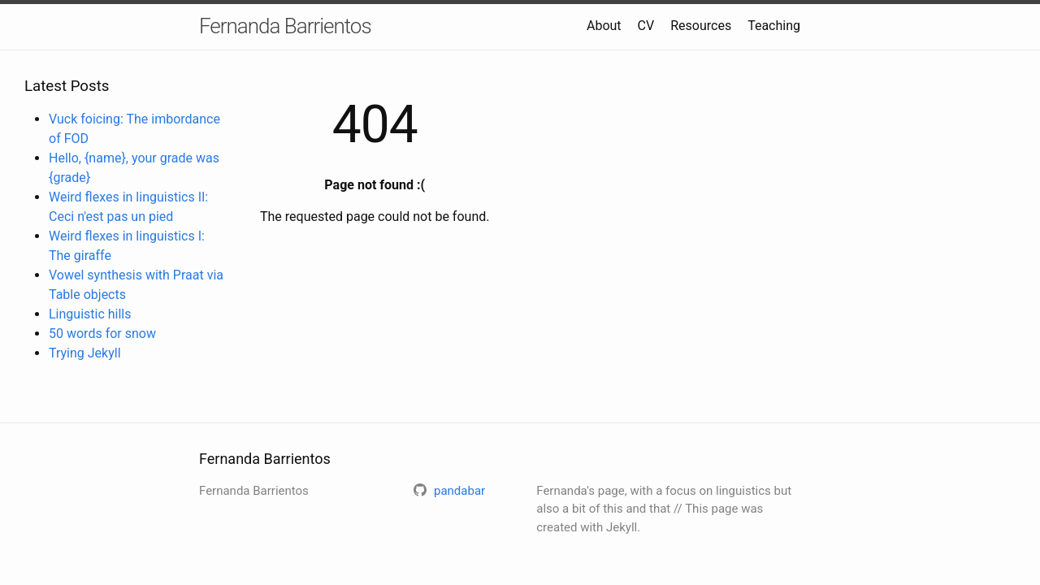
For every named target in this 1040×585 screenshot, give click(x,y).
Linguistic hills (90, 314)
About (604, 25)
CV (646, 25)
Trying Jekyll (85, 353)
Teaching (774, 25)
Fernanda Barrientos (285, 26)
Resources (700, 25)
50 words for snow (102, 333)
